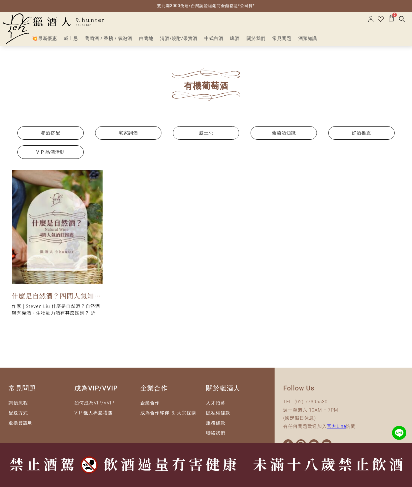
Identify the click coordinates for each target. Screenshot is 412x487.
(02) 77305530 (311, 401)
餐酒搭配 (50, 133)
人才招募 (215, 403)
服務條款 (215, 423)
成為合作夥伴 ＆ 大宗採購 (168, 413)
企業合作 (150, 403)
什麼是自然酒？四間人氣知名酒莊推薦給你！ (56, 296)
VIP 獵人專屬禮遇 (93, 413)
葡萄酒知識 (284, 133)
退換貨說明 (21, 423)
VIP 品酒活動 (50, 152)
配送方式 (18, 413)
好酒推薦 (361, 133)
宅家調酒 (128, 133)
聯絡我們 (215, 433)
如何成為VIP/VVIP (94, 403)
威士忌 (206, 133)
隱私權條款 (218, 413)
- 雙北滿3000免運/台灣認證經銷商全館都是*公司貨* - (206, 5)
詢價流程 (18, 403)
